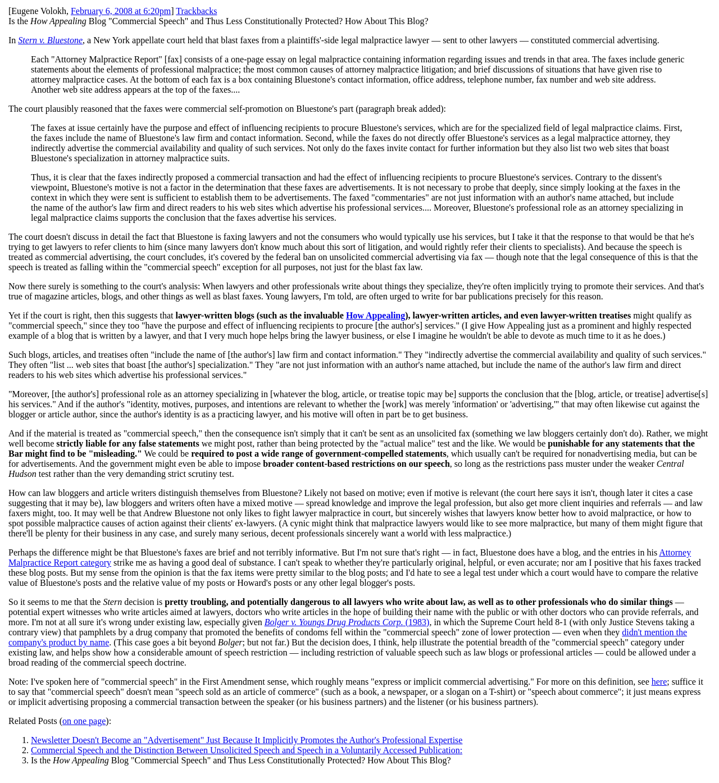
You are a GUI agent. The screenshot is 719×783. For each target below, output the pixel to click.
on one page (84, 721)
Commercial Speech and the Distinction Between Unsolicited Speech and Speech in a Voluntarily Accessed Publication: (246, 750)
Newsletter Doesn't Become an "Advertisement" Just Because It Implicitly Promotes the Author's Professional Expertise (246, 740)
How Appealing (375, 315)
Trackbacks (196, 11)
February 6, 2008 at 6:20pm (121, 11)
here (659, 681)
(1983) (347, 622)
